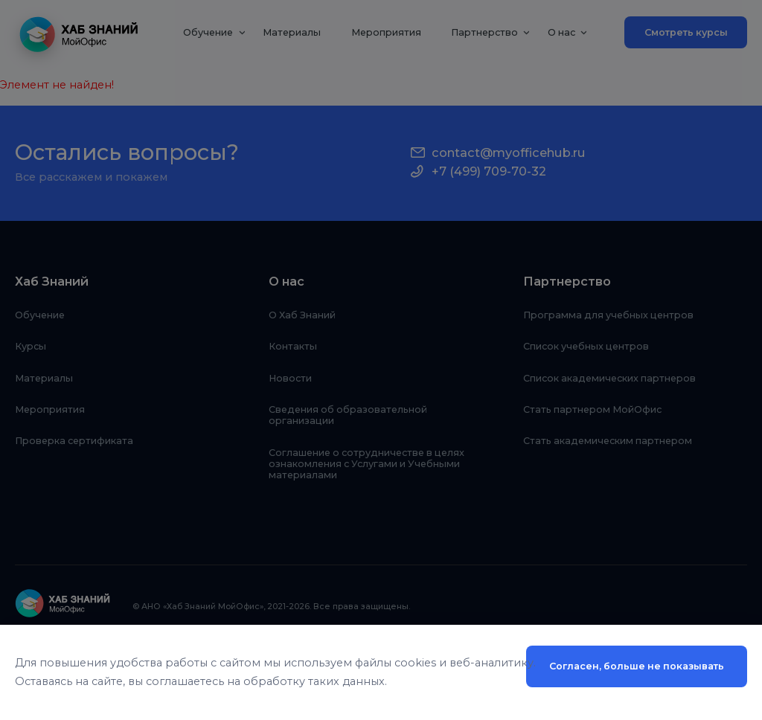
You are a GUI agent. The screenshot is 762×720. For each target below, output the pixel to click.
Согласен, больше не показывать (636, 666)
